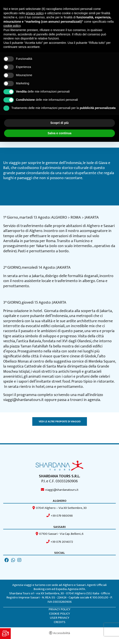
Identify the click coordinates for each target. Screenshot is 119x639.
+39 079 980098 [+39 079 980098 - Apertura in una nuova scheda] (62, 515)
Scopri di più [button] (59, 123)
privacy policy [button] (35, 13)
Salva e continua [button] (59, 133)
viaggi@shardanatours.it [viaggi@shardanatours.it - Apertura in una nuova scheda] (61, 489)
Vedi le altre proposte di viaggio (59, 421)
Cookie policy (59, 614)
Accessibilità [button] (61, 633)
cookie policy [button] (11, 25)
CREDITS (59, 622)
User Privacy (59, 617)
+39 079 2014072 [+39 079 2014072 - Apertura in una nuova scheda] (62, 541)
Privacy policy (59, 609)
